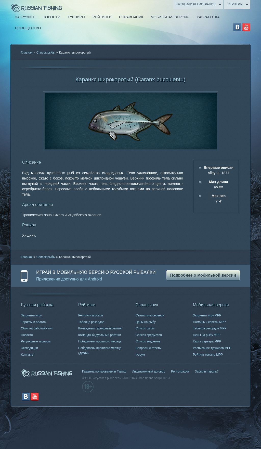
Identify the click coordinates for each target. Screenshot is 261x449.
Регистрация (180, 371)
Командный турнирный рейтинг (100, 328)
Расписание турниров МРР (212, 348)
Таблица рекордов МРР (210, 328)
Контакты (27, 354)
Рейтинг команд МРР (208, 354)
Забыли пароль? (207, 371)
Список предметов (149, 335)
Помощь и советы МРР (209, 322)
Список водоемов (148, 341)
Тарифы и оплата (33, 322)
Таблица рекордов (91, 322)
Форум (140, 354)
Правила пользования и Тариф (104, 371)
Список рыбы (45, 52)
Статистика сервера (150, 315)
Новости (27, 335)
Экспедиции (29, 348)
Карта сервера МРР (207, 341)
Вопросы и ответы (148, 348)
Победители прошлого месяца (99, 341)
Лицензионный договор (148, 371)
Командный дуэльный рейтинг (99, 335)
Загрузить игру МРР (207, 315)
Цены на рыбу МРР (206, 335)
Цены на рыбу (146, 322)
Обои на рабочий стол (37, 328)
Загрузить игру (31, 315)
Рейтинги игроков (90, 315)
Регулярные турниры (36, 341)
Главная (27, 52)
